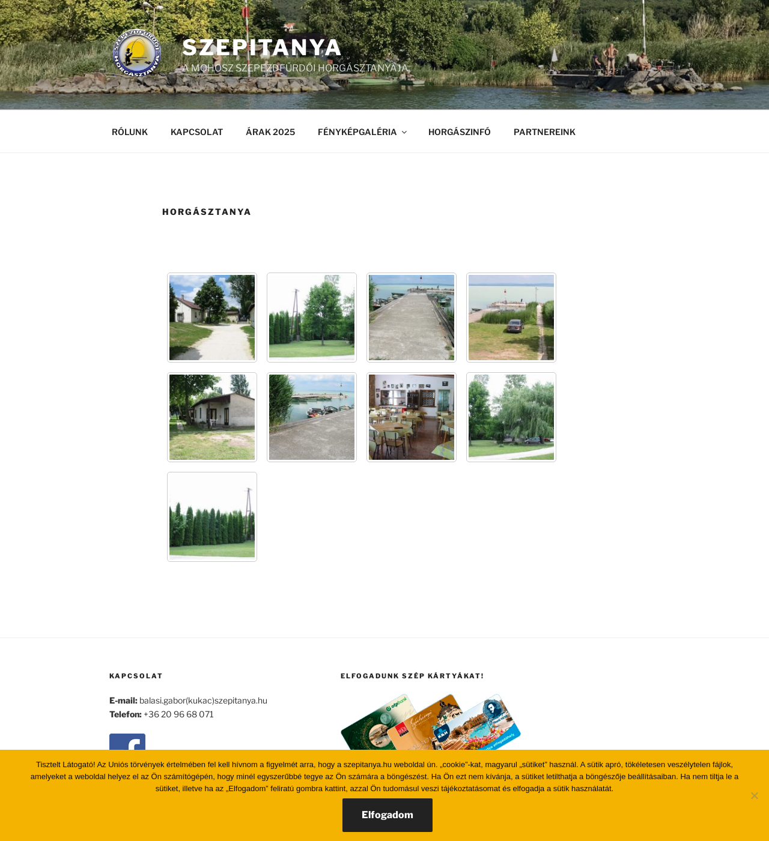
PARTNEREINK (545, 132)
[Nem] (754, 795)
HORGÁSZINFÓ (459, 132)
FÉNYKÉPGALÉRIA (363, 132)
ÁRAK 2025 (270, 132)
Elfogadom (387, 815)
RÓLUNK (130, 132)
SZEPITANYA (262, 47)
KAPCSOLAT (197, 132)
